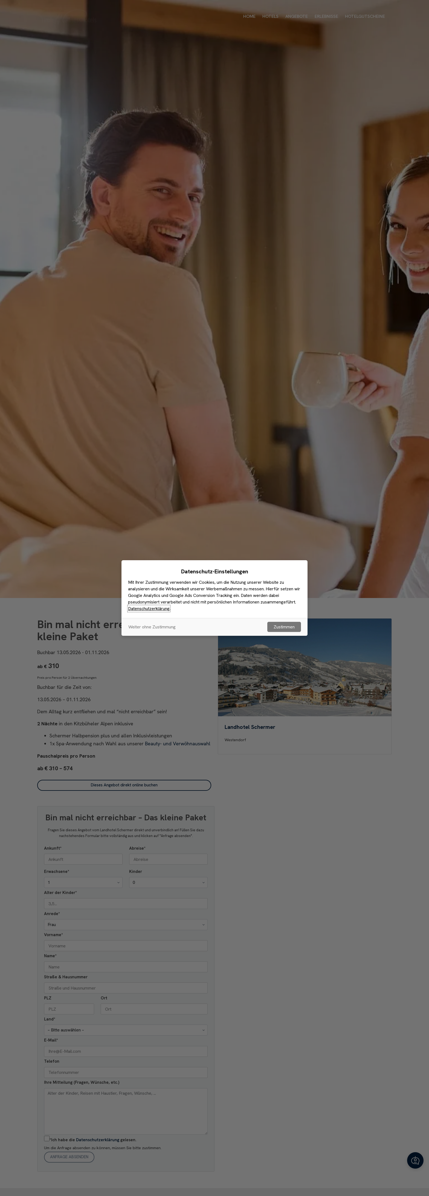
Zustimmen (284, 627)
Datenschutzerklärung (149, 608)
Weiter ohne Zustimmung (152, 627)
